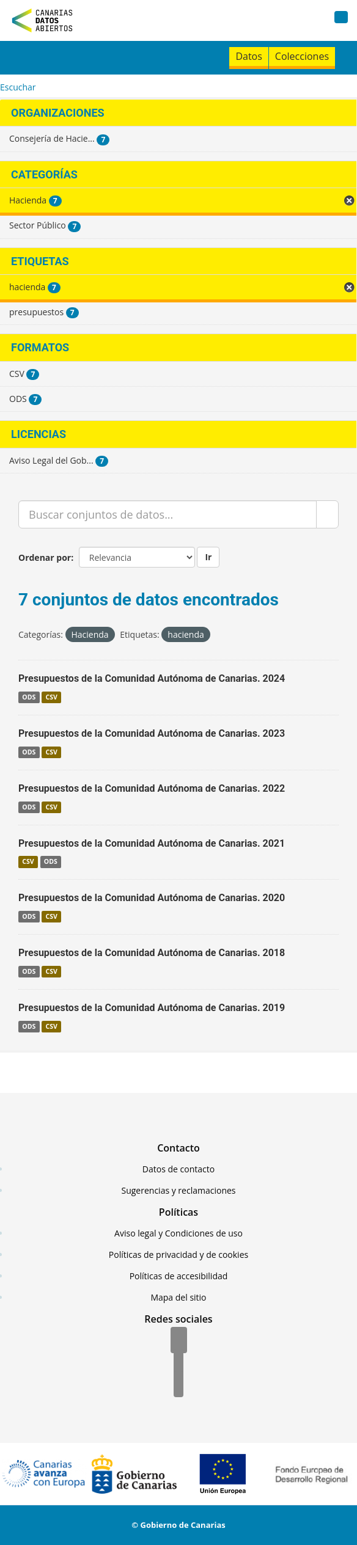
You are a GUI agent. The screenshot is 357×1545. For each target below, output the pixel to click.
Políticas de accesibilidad (179, 1276)
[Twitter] (178, 1363)
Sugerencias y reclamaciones (179, 1190)
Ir (208, 557)
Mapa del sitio (178, 1297)
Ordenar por (44, 557)
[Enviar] (327, 514)
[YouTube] (178, 1385)
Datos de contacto (178, 1169)
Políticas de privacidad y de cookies (178, 1254)
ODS (28, 697)
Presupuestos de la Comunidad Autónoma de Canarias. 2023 (151, 733)
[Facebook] (179, 1341)
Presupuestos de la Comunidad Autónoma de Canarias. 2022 (151, 788)
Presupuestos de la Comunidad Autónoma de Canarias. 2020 (151, 898)
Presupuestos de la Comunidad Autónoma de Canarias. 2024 (151, 678)
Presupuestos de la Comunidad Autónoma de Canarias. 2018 (151, 953)
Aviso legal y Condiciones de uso (178, 1233)
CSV (51, 697)
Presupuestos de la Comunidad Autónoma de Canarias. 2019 (151, 1008)
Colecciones (302, 56)
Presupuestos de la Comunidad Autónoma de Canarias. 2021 (151, 843)
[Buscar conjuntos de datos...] (167, 514)
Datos (248, 56)
